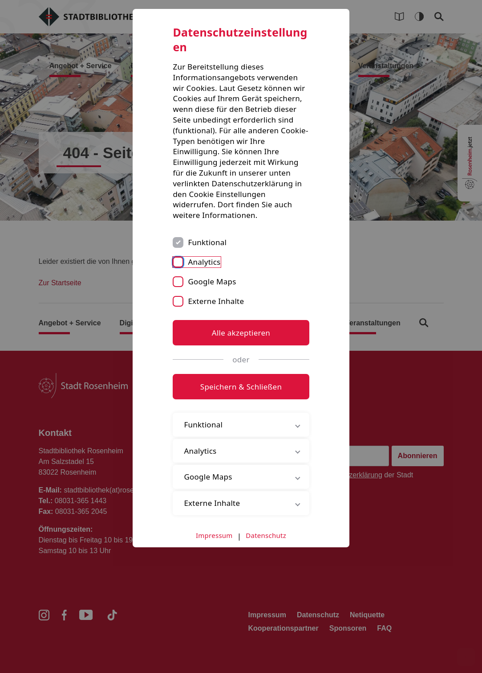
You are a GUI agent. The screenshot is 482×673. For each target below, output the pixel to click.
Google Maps (212, 281)
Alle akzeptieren (241, 333)
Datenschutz (266, 535)
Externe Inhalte (216, 301)
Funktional (207, 242)
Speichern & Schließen (241, 387)
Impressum (214, 535)
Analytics (204, 262)
